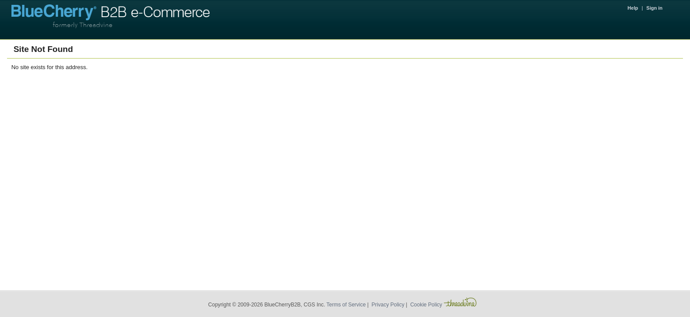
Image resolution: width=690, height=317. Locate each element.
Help (633, 8)
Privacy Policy (387, 305)
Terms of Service (346, 305)
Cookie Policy (426, 305)
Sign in (654, 8)
